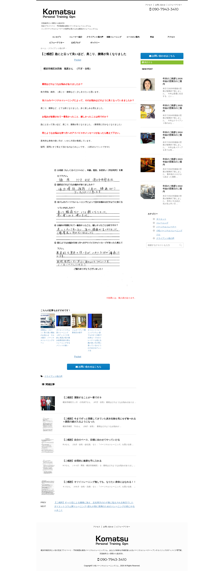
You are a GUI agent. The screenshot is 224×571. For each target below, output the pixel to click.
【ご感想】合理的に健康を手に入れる (82, 461)
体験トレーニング (114, 37)
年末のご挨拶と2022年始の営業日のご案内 (172, 189)
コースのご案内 (132, 37)
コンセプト (56, 37)
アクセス (148, 5)
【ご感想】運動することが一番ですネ (82, 397)
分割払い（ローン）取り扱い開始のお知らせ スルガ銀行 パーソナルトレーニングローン (47, 336)
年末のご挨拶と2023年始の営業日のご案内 (172, 162)
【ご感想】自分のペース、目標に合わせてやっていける (91, 440)
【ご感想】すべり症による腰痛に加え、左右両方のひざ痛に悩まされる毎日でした (93, 502)
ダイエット (161, 219)
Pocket (77, 60)
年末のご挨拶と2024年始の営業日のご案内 (172, 135)
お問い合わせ (160, 5)
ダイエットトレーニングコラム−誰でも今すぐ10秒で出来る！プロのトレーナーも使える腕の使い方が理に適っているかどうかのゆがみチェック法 (95, 340)
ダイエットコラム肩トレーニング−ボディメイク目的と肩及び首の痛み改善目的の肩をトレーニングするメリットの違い (63, 337)
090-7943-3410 (164, 9)
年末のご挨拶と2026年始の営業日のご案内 (172, 81)
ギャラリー (95, 43)
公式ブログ (75, 43)
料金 (152, 37)
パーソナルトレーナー (166, 227)
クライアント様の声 (95, 37)
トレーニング (162, 223)
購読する (147, 62)
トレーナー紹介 (75, 37)
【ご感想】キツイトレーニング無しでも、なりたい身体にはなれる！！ (99, 482)
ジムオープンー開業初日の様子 (79, 331)
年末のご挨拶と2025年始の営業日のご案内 (172, 108)
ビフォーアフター (175, 5)
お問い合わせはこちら (88, 367)
